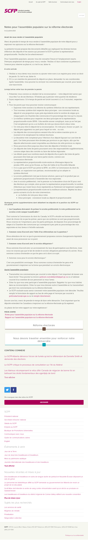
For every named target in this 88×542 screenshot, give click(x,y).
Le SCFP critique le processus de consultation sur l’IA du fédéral (33, 364)
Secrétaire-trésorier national (15, 420)
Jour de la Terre (10, 451)
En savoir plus (44, 329)
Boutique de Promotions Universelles (18, 431)
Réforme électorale (44, 325)
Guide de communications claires (17, 438)
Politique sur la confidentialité (74, 535)
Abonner (44, 402)
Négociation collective (13, 518)
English (79, 2)
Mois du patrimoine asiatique (15, 459)
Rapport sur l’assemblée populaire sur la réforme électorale (29, 317)
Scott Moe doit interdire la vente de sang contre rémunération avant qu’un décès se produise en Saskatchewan (41, 489)
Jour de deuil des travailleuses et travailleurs (21, 455)
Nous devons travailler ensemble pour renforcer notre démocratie (44, 339)
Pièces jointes (10, 312)
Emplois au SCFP (10, 427)
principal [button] (82, 16)
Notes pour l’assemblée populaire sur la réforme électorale (29, 315)
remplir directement (42, 296)
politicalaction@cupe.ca (19, 296)
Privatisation (8, 514)
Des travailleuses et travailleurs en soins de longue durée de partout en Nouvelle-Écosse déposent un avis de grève (43, 478)
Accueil (31, 2)
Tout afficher (9, 377)
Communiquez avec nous (67, 2)
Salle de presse (53, 2)
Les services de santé (12, 507)
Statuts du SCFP (10, 423)
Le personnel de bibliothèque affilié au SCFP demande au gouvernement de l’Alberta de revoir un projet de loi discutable (41, 484)
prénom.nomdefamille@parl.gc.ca (54, 277)
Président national (11, 416)
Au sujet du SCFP (40, 2)
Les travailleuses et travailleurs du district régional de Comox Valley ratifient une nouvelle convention (42, 494)
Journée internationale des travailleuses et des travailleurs (26, 462)
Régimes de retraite (12, 511)
